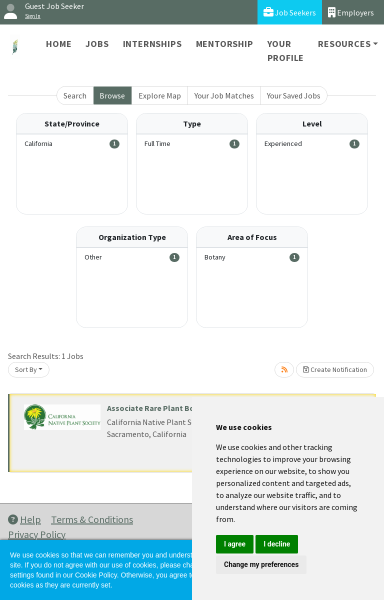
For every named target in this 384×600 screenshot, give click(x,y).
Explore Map (159, 95)
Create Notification (335, 369)
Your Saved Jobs (293, 95)
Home (59, 44)
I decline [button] (277, 544)
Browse (112, 95)
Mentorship (225, 44)
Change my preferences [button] (261, 564)
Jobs (97, 44)
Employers (351, 12)
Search (75, 95)
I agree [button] (235, 544)
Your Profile (286, 51)
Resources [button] (344, 44)
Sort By (26, 369)
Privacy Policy (37, 534)
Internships (152, 44)
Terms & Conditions (92, 519)
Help (24, 519)
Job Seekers (290, 12)
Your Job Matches (224, 95)
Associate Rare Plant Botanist (161, 408)
